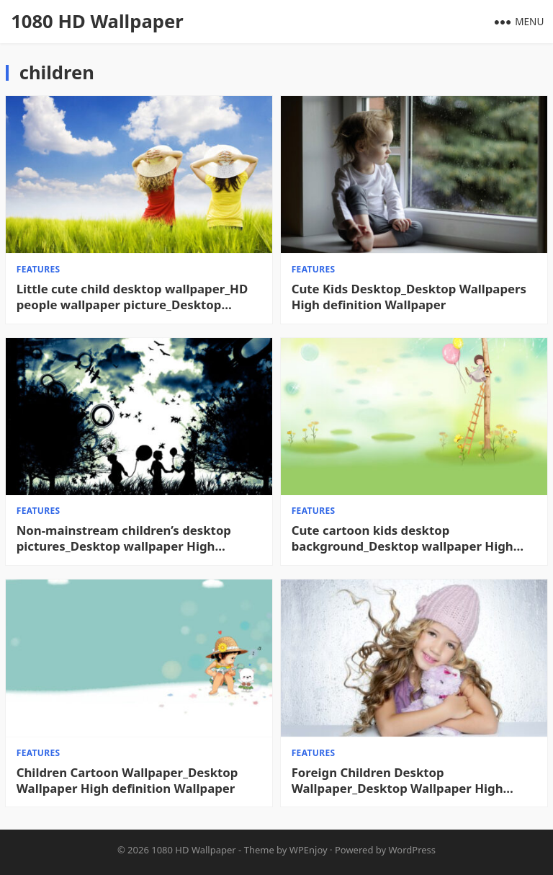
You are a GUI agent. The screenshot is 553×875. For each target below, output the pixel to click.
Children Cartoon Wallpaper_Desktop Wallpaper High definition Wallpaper (127, 780)
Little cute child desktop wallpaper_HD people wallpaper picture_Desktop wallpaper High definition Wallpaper (132, 297)
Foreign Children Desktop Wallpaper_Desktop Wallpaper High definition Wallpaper (397, 780)
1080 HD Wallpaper (97, 21)
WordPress (412, 849)
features (38, 269)
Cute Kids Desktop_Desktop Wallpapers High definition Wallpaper (409, 297)
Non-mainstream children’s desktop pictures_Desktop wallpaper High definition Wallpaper (124, 538)
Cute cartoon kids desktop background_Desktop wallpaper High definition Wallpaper (402, 538)
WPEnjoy (308, 849)
